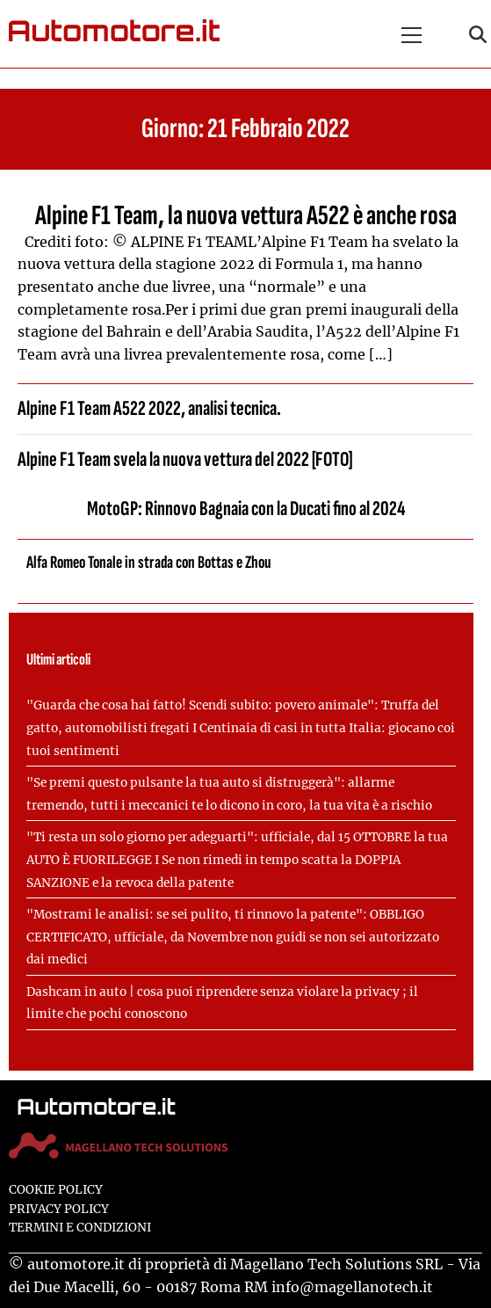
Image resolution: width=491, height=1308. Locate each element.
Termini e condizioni (80, 1227)
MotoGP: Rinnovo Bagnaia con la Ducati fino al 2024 (246, 508)
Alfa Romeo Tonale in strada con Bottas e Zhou (148, 562)
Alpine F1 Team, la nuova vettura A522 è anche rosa (246, 216)
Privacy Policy (59, 1209)
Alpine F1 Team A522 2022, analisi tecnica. (149, 408)
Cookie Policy (56, 1189)
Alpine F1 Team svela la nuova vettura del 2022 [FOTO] (185, 459)
